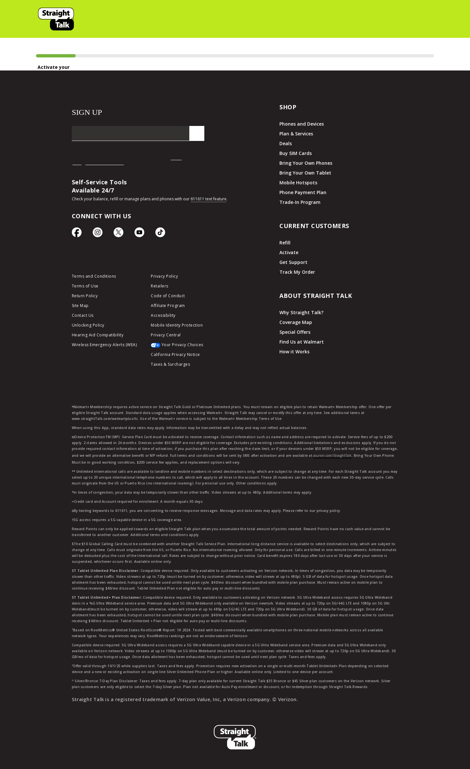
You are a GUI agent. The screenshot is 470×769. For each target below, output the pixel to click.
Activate (288, 252)
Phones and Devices (301, 124)
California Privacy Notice (175, 354)
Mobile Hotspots (298, 182)
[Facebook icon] (77, 233)
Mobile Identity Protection (177, 325)
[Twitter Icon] (118, 233)
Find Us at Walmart (301, 342)
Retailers (159, 286)
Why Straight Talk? (301, 312)
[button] (57, 19)
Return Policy (85, 296)
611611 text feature (209, 199)
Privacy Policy (164, 276)
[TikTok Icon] (160, 233)
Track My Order (297, 272)
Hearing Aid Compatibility (98, 335)
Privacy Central (166, 335)
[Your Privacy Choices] (185, 346)
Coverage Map (295, 322)
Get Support (293, 262)
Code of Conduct (168, 296)
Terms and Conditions (94, 276)
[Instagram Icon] (97, 233)
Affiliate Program (168, 305)
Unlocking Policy (88, 325)
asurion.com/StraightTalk (332, 455)
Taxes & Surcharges (170, 364)
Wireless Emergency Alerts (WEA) (104, 344)
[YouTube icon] (139, 233)
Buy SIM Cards (295, 153)
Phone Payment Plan (302, 192)
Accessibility (163, 315)
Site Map (80, 305)
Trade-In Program (300, 202)
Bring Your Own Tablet (305, 173)
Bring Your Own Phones (305, 163)
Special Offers (294, 332)
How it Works (294, 351)
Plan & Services (296, 134)
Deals (285, 143)
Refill (284, 242)
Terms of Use (85, 286)
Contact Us (83, 315)
